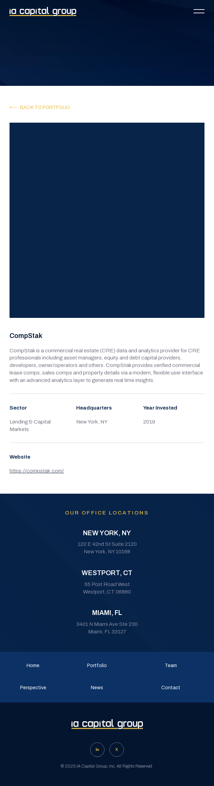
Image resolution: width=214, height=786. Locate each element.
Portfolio (97, 665)
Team (171, 665)
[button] (199, 11)
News (97, 687)
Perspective (33, 687)
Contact (170, 687)
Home (33, 665)
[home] (43, 11)
